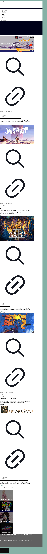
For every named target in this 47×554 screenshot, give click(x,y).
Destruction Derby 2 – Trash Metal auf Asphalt (8, 398)
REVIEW (3, 303)
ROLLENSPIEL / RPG (4, 477)
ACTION (3, 113)
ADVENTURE (3, 205)
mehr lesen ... (2, 124)
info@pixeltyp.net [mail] (4, 1)
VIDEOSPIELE (3, 116)
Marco (6, 111)
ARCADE (3, 394)
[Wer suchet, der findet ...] (4, 20)
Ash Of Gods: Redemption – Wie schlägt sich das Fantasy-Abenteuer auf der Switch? (14, 480)
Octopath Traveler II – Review (5, 306)
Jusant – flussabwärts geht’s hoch (5, 208)
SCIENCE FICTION (4, 115)
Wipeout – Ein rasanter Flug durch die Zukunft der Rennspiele (10, 118)
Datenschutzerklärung (4, 538)
